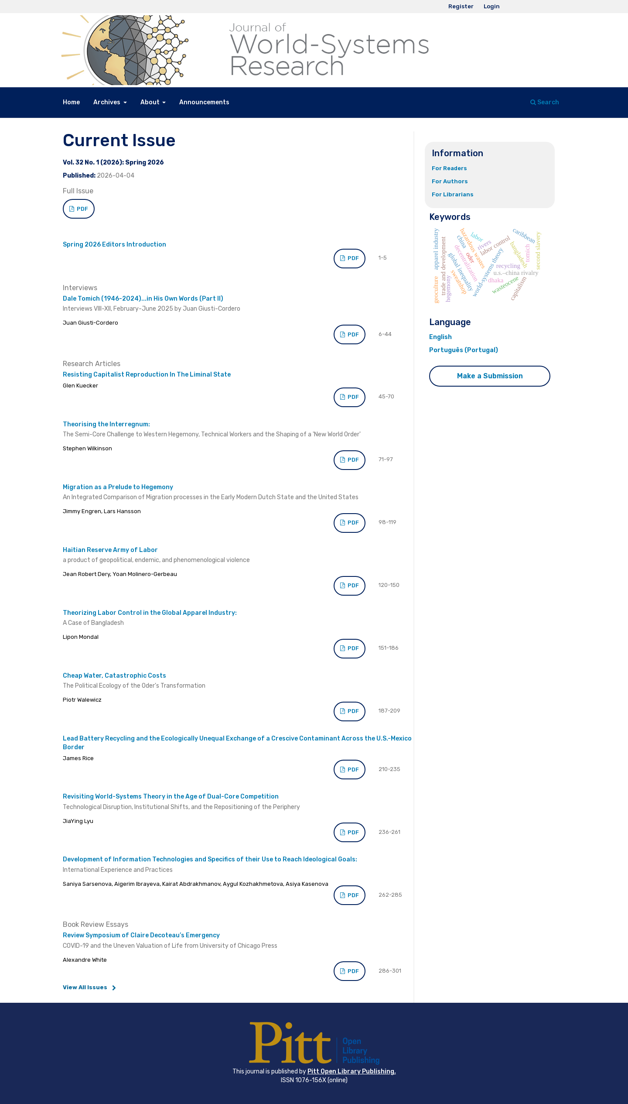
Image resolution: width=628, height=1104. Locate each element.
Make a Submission (490, 376)
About (150, 102)
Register (461, 6)
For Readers (449, 168)
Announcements (204, 102)
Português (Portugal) (463, 350)
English (440, 337)
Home (71, 102)
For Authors (450, 181)
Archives (107, 102)
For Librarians (453, 194)
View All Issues (85, 987)
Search (544, 102)
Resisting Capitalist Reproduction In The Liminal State (147, 374)
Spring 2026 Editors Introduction (114, 244)
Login (492, 6)
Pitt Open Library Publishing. (351, 1071)
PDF (81, 209)
